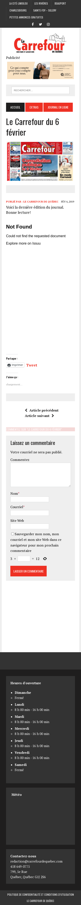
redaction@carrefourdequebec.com (36, 861)
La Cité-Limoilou (18, 3)
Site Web (17, 520)
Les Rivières (41, 3)
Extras (34, 107)
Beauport (60, 3)
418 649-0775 (20, 866)
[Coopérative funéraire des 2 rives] (40, 76)
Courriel (16, 506)
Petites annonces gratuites (26, 17)
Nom (14, 493)
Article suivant (39, 415)
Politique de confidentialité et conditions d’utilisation (40, 894)
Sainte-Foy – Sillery (44, 10)
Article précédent (42, 410)
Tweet (31, 365)
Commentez (19, 459)
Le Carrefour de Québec (40, 201)
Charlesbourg (18, 10)
